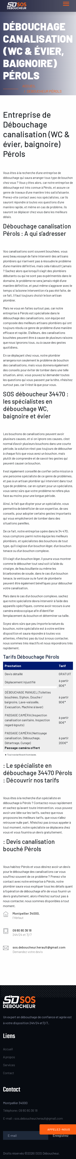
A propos (9, 1057)
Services (9, 1065)
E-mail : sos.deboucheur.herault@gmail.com (33, 1118)
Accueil (29, 86)
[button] (66, 3)
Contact (8, 1073)
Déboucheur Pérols (44, 91)
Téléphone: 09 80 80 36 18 (20, 1110)
